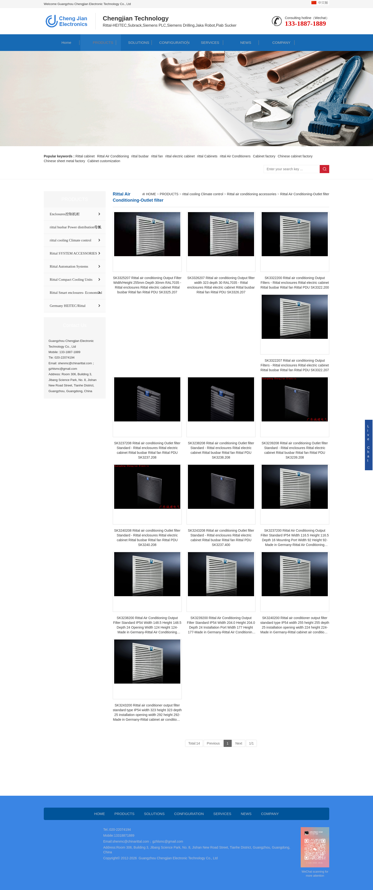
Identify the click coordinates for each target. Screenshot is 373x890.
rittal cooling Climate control (70, 240)
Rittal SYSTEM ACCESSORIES (73, 253)
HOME (151, 194)
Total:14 (194, 743)
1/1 (251, 743)
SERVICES (205, 42)
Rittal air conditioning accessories (251, 194)
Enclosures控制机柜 (65, 214)
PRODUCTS (98, 42)
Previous (213, 743)
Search (324, 169)
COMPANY (276, 42)
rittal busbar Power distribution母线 (75, 227)
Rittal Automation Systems (69, 266)
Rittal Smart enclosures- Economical (76, 293)
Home (62, 42)
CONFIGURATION (169, 42)
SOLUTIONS (134, 42)
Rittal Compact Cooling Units (71, 279)
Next (238, 743)
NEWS (241, 42)
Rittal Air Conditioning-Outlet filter (304, 194)
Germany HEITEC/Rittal (67, 306)
